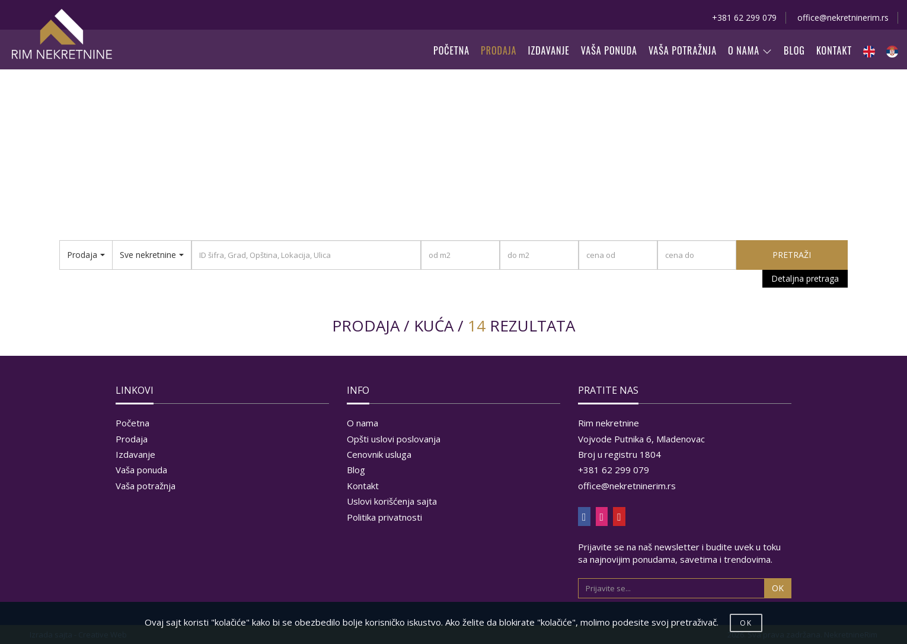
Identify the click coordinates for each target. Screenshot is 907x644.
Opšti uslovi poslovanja (393, 439)
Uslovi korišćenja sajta (392, 501)
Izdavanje (135, 454)
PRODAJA (498, 50)
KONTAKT (834, 50)
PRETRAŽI (791, 254)
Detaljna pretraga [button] (805, 278)
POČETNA (451, 50)
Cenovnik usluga (379, 454)
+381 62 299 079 (744, 17)
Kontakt (363, 486)
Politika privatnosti (384, 517)
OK (778, 588)
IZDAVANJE (549, 50)
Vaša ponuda (141, 470)
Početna (132, 423)
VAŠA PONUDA (609, 50)
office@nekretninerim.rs (843, 17)
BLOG (794, 50)
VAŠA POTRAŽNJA (683, 50)
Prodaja (132, 439)
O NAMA (750, 50)
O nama (362, 423)
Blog (356, 470)
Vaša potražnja (145, 486)
